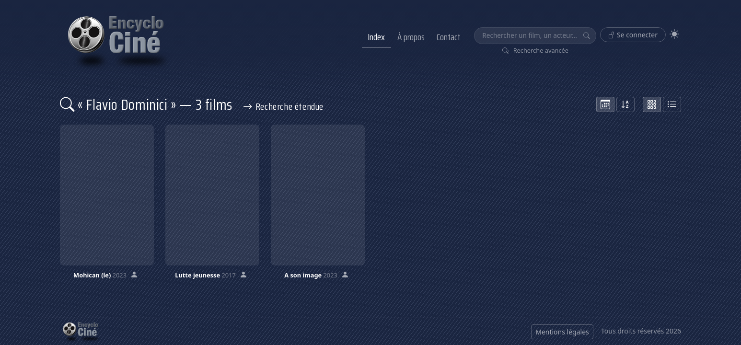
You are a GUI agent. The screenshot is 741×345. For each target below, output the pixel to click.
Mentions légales (562, 331)
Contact (448, 37)
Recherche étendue (283, 106)
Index (376, 37)
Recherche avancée (535, 50)
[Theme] (674, 34)
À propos (411, 37)
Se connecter (633, 34)
